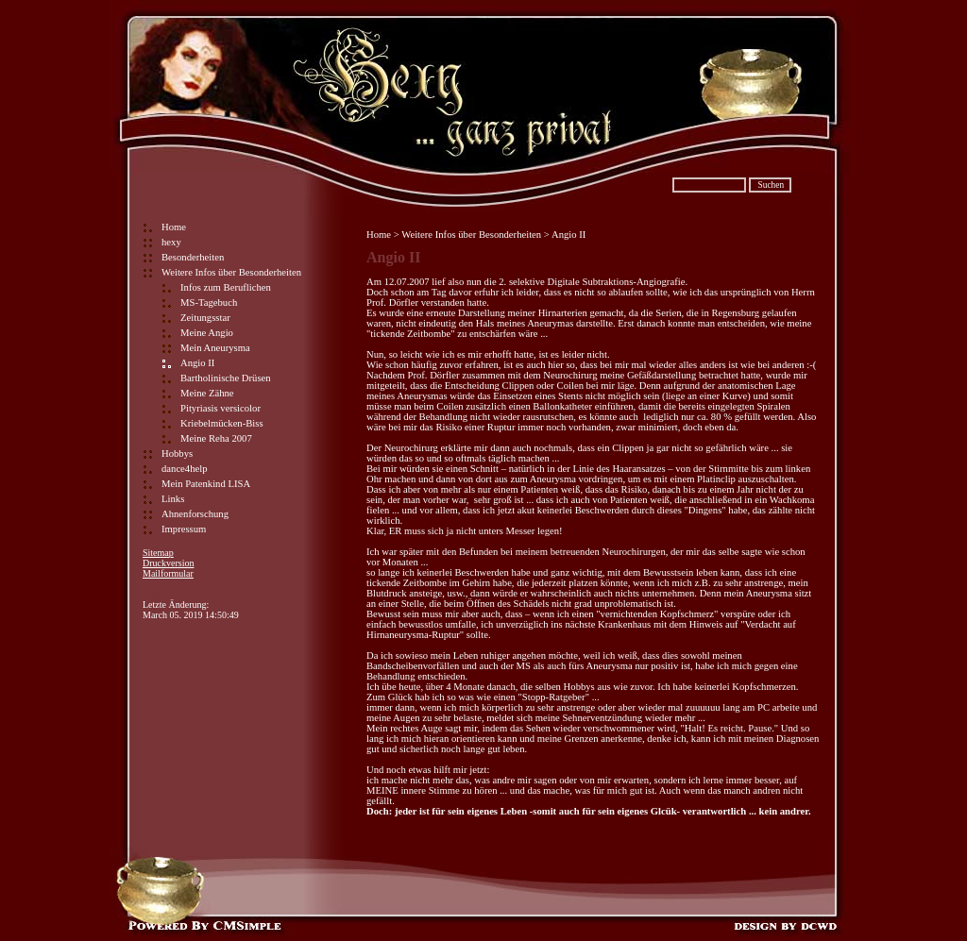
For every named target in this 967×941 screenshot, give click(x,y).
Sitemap (158, 552)
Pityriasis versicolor (220, 408)
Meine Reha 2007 (216, 438)
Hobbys (177, 453)
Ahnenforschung (195, 514)
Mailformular (168, 573)
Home (173, 227)
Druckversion (168, 563)
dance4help (184, 468)
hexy (171, 242)
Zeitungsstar (205, 317)
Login (154, 594)
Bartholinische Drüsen (225, 378)
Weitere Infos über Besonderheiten (231, 272)
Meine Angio (206, 333)
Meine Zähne (207, 393)
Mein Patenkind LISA (205, 484)
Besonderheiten (192, 257)
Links (172, 499)
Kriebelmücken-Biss (221, 423)
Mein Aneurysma (215, 348)
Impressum (183, 529)
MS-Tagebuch (208, 302)
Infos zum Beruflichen (225, 287)
